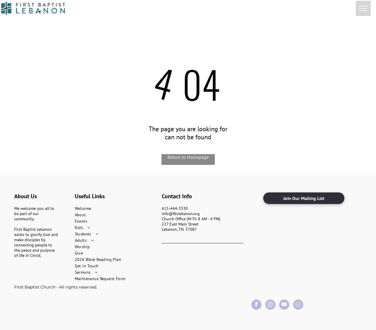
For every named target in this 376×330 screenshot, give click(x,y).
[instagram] (270, 305)
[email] (298, 305)
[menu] (363, 8)
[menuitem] (116, 208)
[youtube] (284, 305)
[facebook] (256, 305)
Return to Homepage (188, 157)
